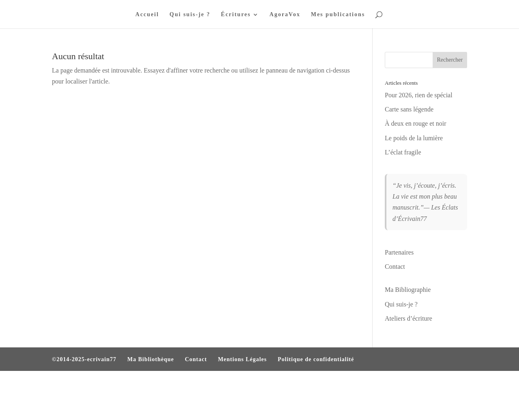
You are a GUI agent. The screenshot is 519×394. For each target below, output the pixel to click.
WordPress (162, 382)
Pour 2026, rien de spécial (419, 95)
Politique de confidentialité (316, 359)
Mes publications (338, 14)
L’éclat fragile (403, 152)
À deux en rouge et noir (415, 123)
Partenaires (399, 252)
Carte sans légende (409, 109)
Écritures (236, 14)
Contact (395, 266)
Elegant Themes (95, 382)
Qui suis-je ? (189, 14)
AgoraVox (285, 14)
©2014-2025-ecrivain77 (84, 359)
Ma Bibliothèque (150, 359)
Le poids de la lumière (414, 138)
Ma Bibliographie (408, 289)
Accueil (147, 14)
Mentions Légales (242, 359)
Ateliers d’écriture (408, 318)
